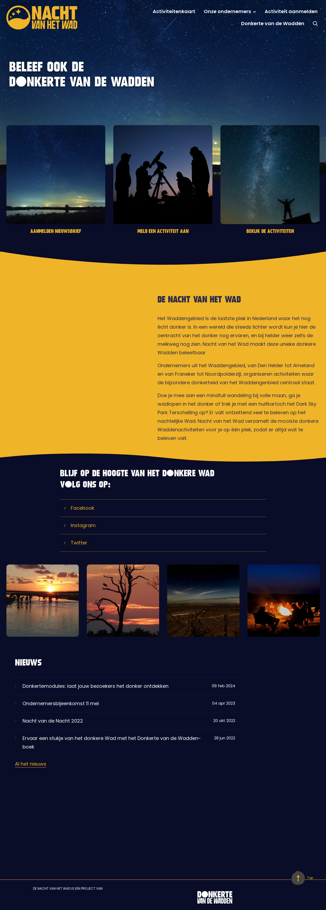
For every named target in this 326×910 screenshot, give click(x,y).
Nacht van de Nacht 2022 (125, 723)
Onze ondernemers (227, 11)
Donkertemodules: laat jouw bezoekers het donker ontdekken (125, 688)
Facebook (79, 508)
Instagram (80, 525)
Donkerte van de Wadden (272, 23)
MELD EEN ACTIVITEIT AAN (163, 231)
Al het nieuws (30, 764)
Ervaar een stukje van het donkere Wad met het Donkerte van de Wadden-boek (125, 744)
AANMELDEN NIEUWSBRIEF (55, 231)
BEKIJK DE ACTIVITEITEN (270, 231)
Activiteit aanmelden (291, 11)
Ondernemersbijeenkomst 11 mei (125, 705)
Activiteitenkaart (174, 11)
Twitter (75, 542)
